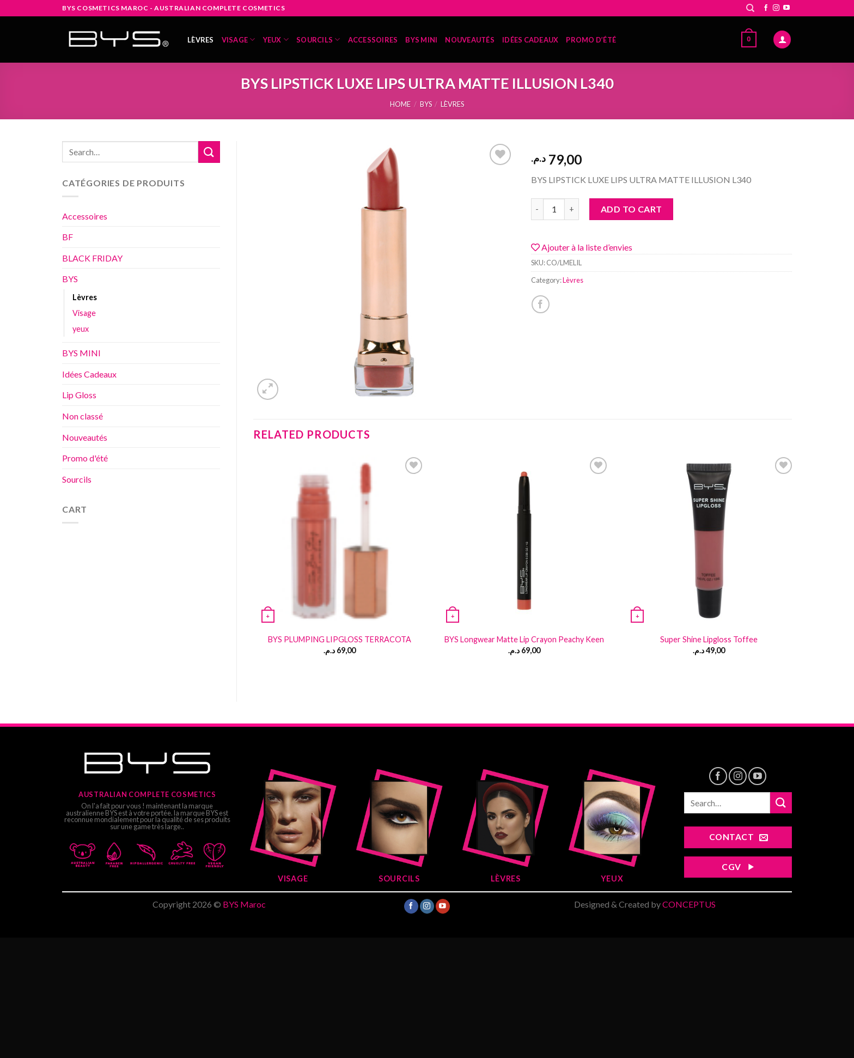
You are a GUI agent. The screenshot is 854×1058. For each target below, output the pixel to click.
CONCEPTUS (689, 904)
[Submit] (209, 151)
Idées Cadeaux (530, 39)
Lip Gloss (79, 395)
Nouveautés (470, 39)
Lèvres (200, 39)
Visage (238, 39)
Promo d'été (85, 458)
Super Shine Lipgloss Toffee (709, 639)
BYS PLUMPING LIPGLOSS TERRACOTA (339, 639)
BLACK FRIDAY (92, 258)
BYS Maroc (244, 904)
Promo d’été (591, 39)
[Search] (750, 8)
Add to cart (631, 209)
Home (400, 104)
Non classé (82, 416)
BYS (426, 104)
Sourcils (318, 39)
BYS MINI (421, 39)
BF (67, 237)
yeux (276, 39)
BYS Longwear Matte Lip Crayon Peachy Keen (524, 639)
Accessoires (373, 39)
